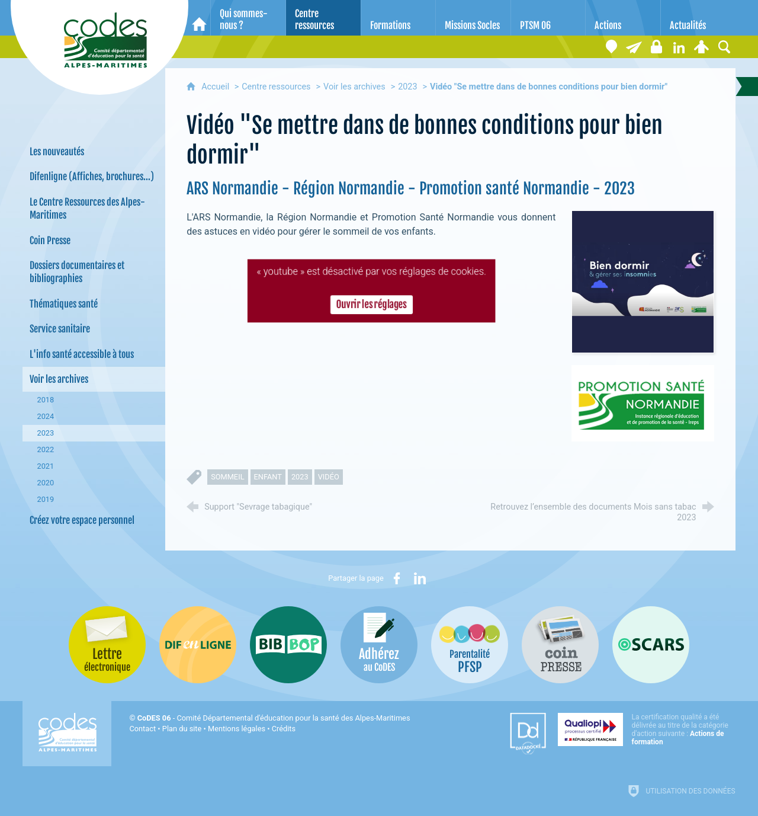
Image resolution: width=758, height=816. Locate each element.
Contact (142, 728)
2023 (407, 87)
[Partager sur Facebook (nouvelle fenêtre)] (397, 578)
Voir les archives (354, 87)
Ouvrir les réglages (371, 303)
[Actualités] (698, 18)
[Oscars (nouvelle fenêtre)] (650, 644)
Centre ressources (276, 87)
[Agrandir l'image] (642, 281)
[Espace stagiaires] (656, 47)
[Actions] (623, 18)
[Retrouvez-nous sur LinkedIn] (679, 47)
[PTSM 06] (548, 18)
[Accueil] (199, 18)
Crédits (284, 728)
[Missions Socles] (473, 18)
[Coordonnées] (611, 47)
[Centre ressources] (323, 18)
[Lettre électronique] (634, 47)
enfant (268, 476)
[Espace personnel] (701, 47)
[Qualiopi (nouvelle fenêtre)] (646, 729)
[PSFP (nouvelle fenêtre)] (469, 644)
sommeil (227, 476)
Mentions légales (236, 728)
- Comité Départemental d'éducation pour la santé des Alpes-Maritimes (273, 717)
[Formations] (398, 18)
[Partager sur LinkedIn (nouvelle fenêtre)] (420, 578)
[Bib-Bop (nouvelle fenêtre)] (288, 644)
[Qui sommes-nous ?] (248, 18)
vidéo (328, 476)
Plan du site (182, 728)
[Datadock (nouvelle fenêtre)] (528, 733)
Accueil (216, 87)
